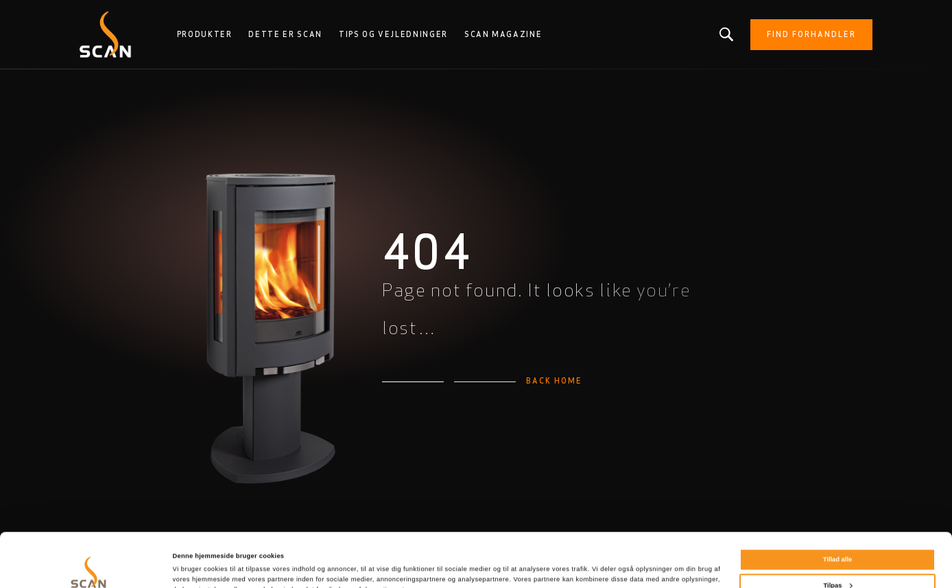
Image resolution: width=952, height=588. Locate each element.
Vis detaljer (190, 563)
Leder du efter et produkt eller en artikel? (726, 34)
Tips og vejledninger (393, 34)
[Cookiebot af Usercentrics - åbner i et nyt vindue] (89, 565)
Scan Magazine (503, 34)
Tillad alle (837, 509)
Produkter (205, 34)
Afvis (838, 560)
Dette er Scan (285, 34)
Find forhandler (811, 34)
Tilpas (838, 534)
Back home (554, 381)
